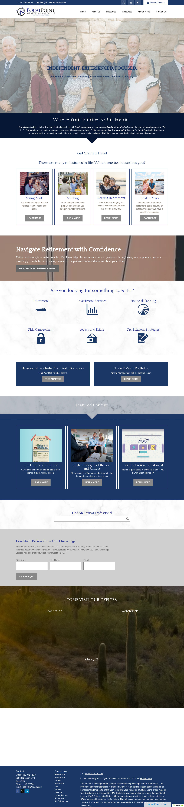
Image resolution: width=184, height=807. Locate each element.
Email (86, 560)
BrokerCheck (146, 779)
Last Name (55, 560)
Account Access (156, 2)
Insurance (59, 783)
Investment (60, 777)
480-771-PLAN (24, 2)
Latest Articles (61, 795)
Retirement (60, 774)
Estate (58, 780)
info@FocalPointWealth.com (51, 2)
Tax (56, 786)
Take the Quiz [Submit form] (26, 576)
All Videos (59, 798)
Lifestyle (58, 792)
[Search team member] (92, 519)
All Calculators (61, 801)
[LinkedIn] (131, 2)
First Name (21, 560)
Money (58, 789)
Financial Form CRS (94, 773)
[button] (83, 11)
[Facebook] (138, 2)
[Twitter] (123, 2)
